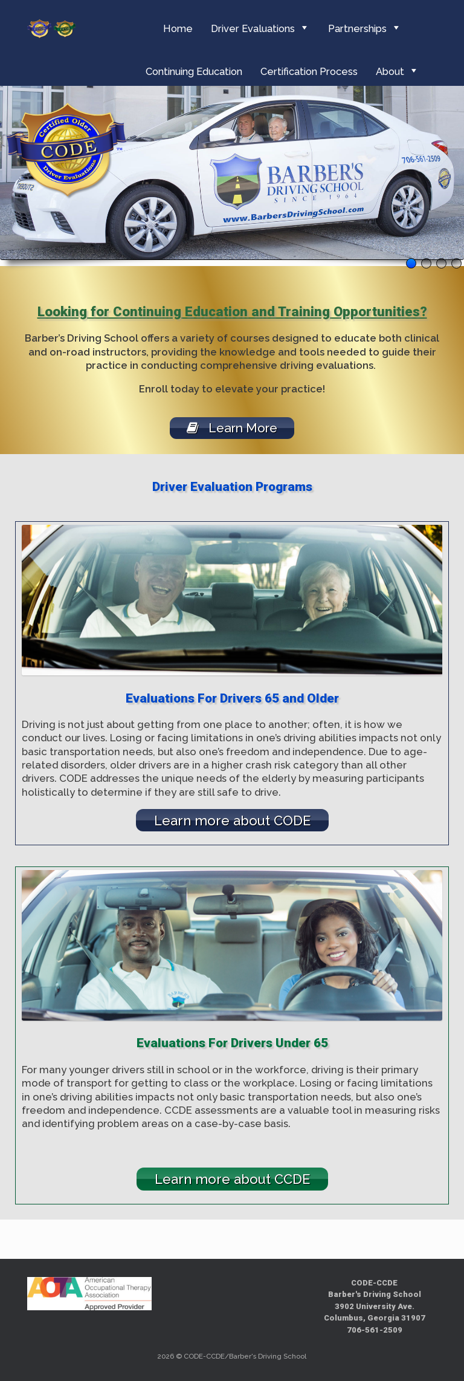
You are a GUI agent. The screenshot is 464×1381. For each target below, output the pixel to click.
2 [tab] (426, 263)
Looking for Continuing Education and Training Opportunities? (232, 311)
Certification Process (309, 71)
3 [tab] (441, 263)
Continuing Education (194, 71)
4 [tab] (456, 263)
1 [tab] (411, 263)
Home (178, 28)
